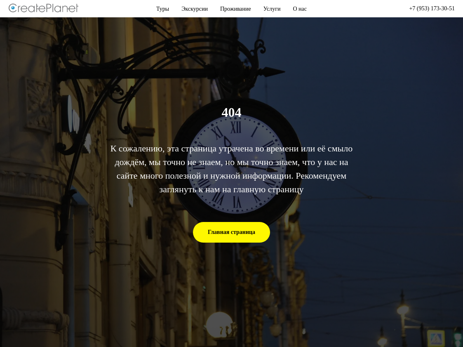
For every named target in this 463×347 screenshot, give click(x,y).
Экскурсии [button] (194, 9)
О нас (300, 9)
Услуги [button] (272, 9)
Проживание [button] (235, 9)
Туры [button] (162, 9)
